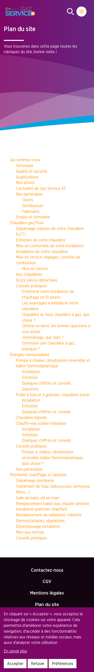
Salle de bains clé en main (37, 497)
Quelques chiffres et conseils (46, 383)
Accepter (15, 663)
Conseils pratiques (31, 285)
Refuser (37, 663)
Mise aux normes (30, 532)
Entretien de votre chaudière (40, 239)
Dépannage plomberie (35, 480)
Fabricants (31, 211)
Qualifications (27, 177)
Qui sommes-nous (25, 159)
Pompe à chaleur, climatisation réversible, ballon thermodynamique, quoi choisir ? (52, 457)
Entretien (30, 377)
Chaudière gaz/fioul (26, 222)
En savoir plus (15, 650)
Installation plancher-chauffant (41, 509)
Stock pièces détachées (36, 280)
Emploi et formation (33, 216)
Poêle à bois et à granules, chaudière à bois (52, 394)
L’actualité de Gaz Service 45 (41, 188)
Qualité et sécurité (31, 171)
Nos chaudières (29, 274)
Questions (30, 388)
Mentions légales (47, 593)
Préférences (62, 663)
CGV (47, 581)
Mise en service (35, 268)
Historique (24, 165)
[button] (70, 11)
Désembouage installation (38, 526)
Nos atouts (25, 182)
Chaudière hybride (31, 417)
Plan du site (47, 604)
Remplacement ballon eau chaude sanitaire (52, 503)
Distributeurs (33, 205)
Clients (27, 199)
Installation (31, 371)
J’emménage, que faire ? (43, 337)
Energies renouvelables (30, 354)
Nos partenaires (29, 194)
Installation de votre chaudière (42, 251)
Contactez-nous (47, 570)
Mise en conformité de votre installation (50, 245)
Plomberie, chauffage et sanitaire (38, 474)
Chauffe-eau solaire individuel (41, 423)
